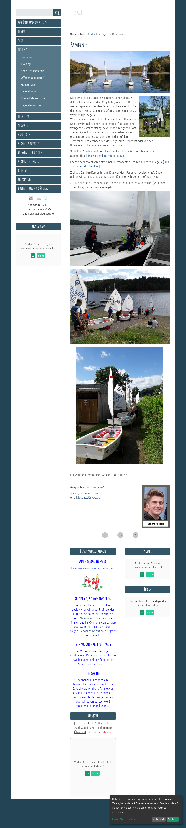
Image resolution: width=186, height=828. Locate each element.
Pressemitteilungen (30, 152)
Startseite (92, 34)
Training (26, 64)
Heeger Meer (29, 84)
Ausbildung (25, 134)
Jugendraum (28, 91)
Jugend (105, 34)
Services (23, 125)
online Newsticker (95, 631)
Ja (87, 773)
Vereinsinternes (28, 161)
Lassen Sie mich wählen (124, 819)
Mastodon (87, 618)
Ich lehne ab (159, 819)
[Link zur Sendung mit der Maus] (105, 156)
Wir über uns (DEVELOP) (32, 22)
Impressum (24, 179)
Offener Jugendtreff (32, 78)
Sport (21, 40)
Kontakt (23, 170)
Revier (21, 31)
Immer (95, 773)
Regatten (23, 116)
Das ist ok (172, 819)
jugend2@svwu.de (89, 497)
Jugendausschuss (32, 105)
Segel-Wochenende (32, 71)
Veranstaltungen (29, 143)
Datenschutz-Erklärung (33, 188)
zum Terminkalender (99, 732)
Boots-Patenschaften (33, 98)
